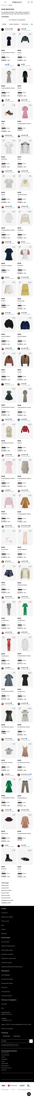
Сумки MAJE (5, 888)
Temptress (23, 667)
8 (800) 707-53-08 (6, 1014)
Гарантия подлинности (8, 946)
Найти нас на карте (7, 1028)
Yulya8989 (7, 490)
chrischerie (24, 277)
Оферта (13, 1089)
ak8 (22, 64)
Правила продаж (4, 1089)
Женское (4, 5)
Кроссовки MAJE (6, 890)
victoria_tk (7, 703)
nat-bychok (8, 561)
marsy (6, 99)
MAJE (3, 50)
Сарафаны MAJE (6, 903)
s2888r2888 (24, 632)
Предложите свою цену (8, 958)
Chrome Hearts (5, 1052)
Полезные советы (6, 962)
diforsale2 (7, 738)
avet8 (6, 64)
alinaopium (24, 809)
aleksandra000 (25, 525)
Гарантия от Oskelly (7, 917)
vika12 (22, 845)
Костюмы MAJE (5, 898)
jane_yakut (24, 348)
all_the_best (8, 28)
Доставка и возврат (7, 954)
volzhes (7, 312)
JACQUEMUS (4, 1059)
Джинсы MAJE (5, 895)
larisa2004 (24, 703)
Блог (2, 925)
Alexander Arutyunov (6, 1067)
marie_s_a (7, 383)
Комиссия (4, 987)
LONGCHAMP (4, 1063)
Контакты (4, 1004)
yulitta (22, 28)
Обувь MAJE (5, 885)
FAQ (2, 1008)
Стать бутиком (5, 991)
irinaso (23, 383)
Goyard (3, 1057)
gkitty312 (23, 99)
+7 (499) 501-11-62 (6, 1020)
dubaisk (23, 241)
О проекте (4, 912)
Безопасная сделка (7, 950)
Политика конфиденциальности (24, 1089)
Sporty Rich (4, 1070)
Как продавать (5, 975)
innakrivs (7, 809)
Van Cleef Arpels (5, 1054)
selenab (23, 419)
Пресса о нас (5, 921)
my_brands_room (25, 774)
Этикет (3, 929)
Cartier (3, 1061)
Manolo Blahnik (5, 1065)
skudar (6, 845)
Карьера (3, 933)
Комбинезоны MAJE (7, 900)
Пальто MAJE (5, 893)
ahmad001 (7, 774)
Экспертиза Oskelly (7, 979)
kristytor (23, 738)
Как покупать (5, 942)
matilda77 (7, 135)
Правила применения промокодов (11, 966)
